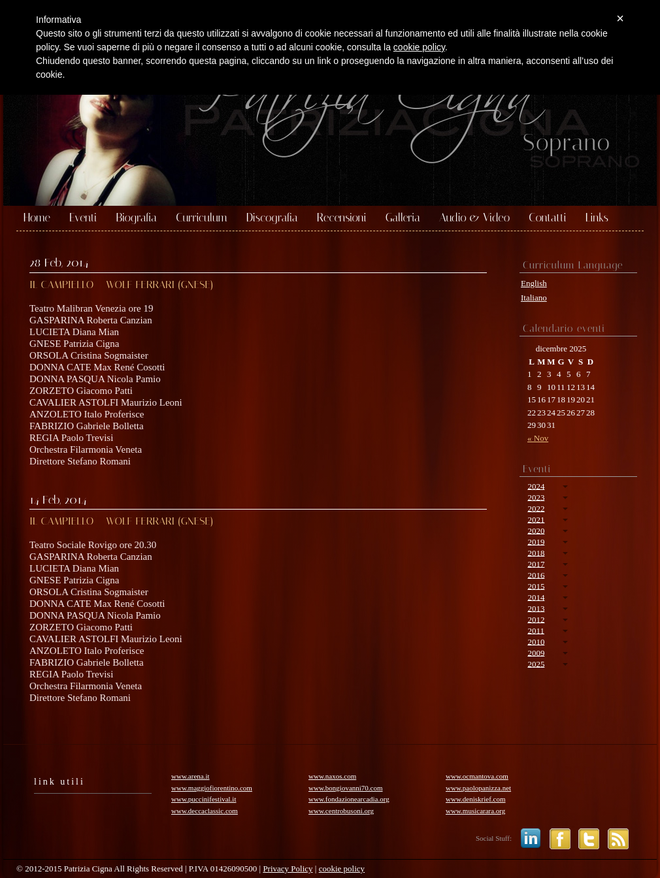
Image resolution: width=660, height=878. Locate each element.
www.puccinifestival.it (203, 799)
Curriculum (201, 218)
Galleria (403, 218)
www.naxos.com (332, 776)
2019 (535, 541)
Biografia (136, 218)
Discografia (272, 218)
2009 (535, 652)
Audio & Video (474, 218)
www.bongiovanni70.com (345, 788)
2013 (535, 608)
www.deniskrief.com (476, 799)
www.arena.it (190, 776)
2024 (535, 486)
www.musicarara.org (475, 811)
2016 (535, 574)
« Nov (537, 438)
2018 (535, 552)
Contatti (547, 218)
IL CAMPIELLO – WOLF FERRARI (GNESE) (121, 284)
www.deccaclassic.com (204, 811)
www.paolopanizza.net (478, 788)
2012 (535, 619)
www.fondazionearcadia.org (348, 799)
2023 (535, 497)
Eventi (83, 218)
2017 (535, 563)
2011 (535, 630)
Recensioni (342, 218)
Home (37, 218)
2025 (535, 663)
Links (597, 218)
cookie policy (342, 868)
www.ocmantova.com (477, 776)
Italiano (534, 297)
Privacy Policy (287, 868)
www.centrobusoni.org (341, 811)
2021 (535, 519)
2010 (535, 641)
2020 (535, 530)
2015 (535, 586)
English (534, 283)
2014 (535, 597)
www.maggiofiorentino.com (211, 788)
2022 (535, 508)
